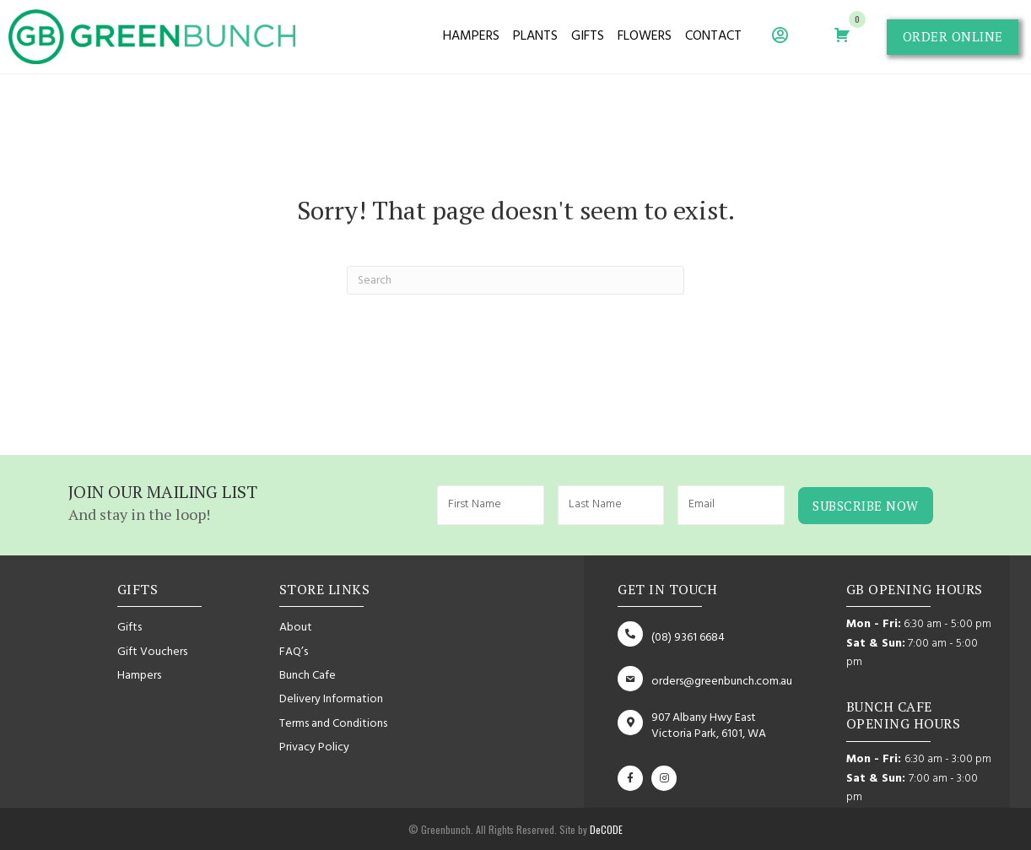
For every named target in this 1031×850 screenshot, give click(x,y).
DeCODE (605, 829)
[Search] (515, 280)
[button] (952, 37)
